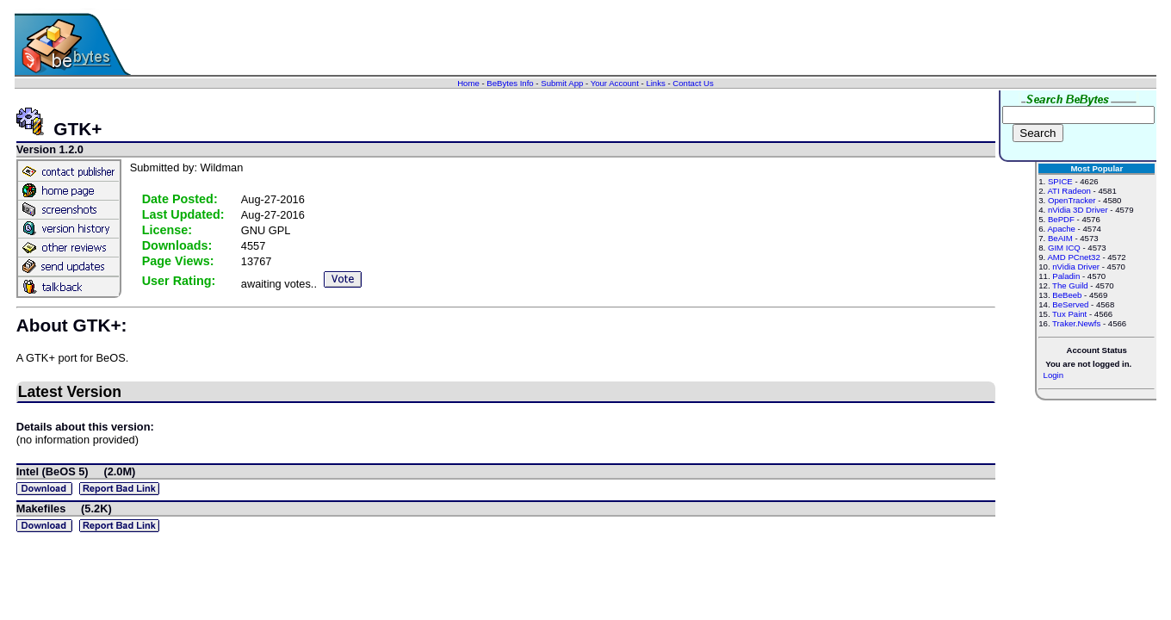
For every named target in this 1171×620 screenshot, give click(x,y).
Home (468, 83)
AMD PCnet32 (1073, 257)
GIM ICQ (1064, 247)
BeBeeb (1066, 295)
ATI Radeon (1068, 190)
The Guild (1070, 285)
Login (1053, 375)
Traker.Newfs (1076, 323)
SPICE (1060, 181)
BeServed (1070, 304)
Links (655, 83)
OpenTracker (1072, 200)
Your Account (615, 83)
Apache (1061, 228)
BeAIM (1060, 238)
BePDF (1061, 219)
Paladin (1066, 276)
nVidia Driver (1076, 266)
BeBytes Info (509, 83)
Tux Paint (1069, 314)
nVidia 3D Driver (1078, 209)
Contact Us (692, 83)
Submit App (562, 83)
